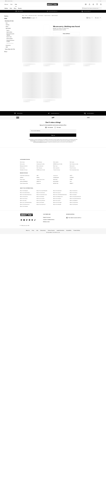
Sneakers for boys (23, 366)
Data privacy (43, 403)
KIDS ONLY (55, 375)
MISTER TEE (55, 379)
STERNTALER (56, 373)
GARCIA (21, 373)
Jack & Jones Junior (41, 375)
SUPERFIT (72, 373)
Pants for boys (73, 364)
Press (33, 403)
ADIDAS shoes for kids (57, 360)
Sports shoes (47, 15)
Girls (26, 15)
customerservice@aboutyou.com (40, 346)
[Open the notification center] (93, 4)
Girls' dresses (39, 364)
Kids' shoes (22, 358)
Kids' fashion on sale (74, 360)
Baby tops (55, 362)
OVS (71, 377)
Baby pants (72, 362)
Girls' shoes (22, 364)
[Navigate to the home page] (52, 4)
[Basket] (101, 4)
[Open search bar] (82, 8)
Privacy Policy (33, 345)
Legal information (60, 403)
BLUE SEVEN (55, 377)
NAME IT (71, 379)
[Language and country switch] (100, 1)
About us (28, 403)
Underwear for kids (40, 360)
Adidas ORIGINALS (24, 377)
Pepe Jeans (22, 375)
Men (11, 4)
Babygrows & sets (23, 362)
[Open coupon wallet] (86, 4)
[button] (89, 18)
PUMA (71, 375)
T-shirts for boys (56, 366)
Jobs (37, 403)
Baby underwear (40, 362)
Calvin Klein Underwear (24, 371)
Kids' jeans (72, 358)
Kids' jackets (55, 358)
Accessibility (68, 403)
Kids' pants (22, 360)
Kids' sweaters (56, 364)
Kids (16, 4)
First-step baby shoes (74, 366)
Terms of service (51, 403)
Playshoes (39, 379)
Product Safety (77, 403)
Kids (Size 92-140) (33, 15)
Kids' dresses (39, 358)
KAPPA (38, 373)
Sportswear (40, 15)
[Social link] (21, 393)
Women (6, 4)
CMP (37, 371)
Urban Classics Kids (24, 379)
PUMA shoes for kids (41, 366)
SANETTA (39, 377)
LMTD (71, 371)
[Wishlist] (97, 4)
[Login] (89, 4)
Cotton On (55, 371)
